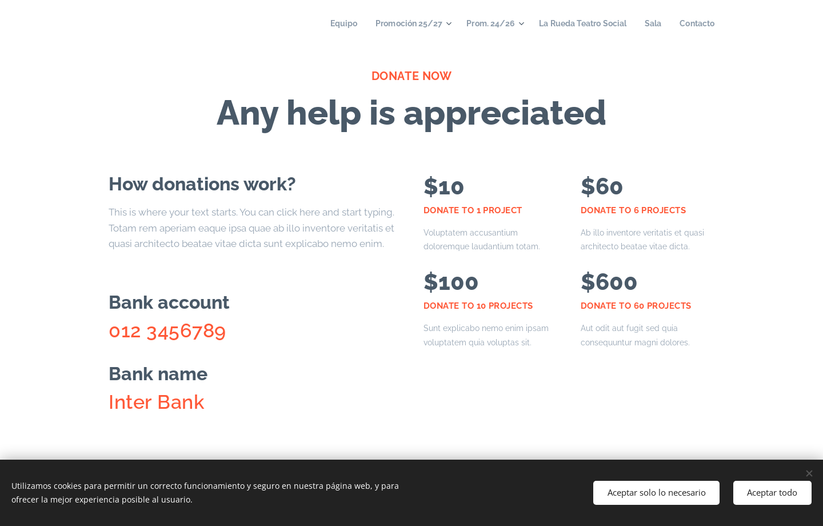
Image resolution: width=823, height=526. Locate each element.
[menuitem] (324, 23)
